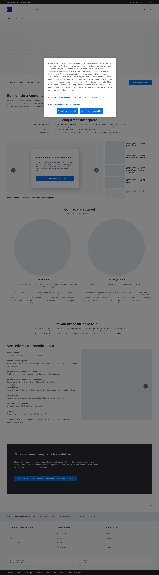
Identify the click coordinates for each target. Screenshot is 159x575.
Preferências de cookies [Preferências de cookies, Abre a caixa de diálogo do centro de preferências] (67, 111)
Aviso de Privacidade (62, 97)
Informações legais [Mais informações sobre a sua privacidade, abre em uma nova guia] (72, 104)
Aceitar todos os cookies (91, 111)
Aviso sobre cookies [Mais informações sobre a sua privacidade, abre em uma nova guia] (56, 104)
